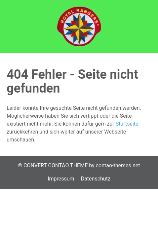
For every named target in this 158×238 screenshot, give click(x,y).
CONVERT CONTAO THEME (55, 165)
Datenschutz (95, 179)
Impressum (61, 179)
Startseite (127, 124)
